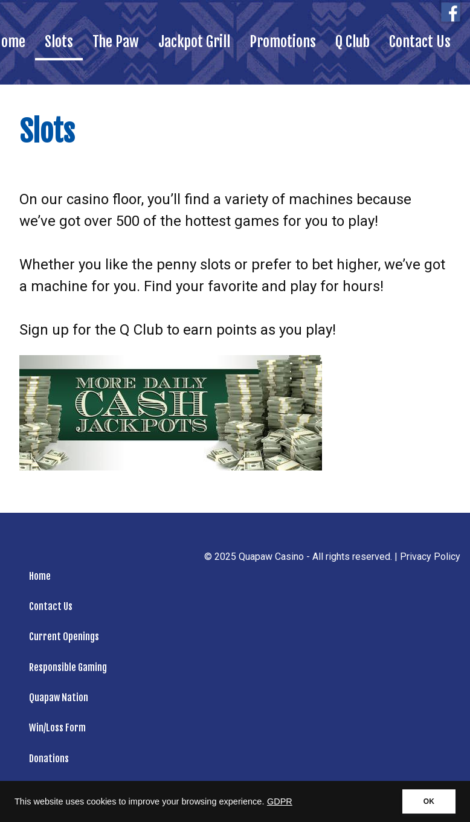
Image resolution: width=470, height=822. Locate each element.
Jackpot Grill (194, 42)
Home (40, 576)
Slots (59, 42)
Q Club (352, 42)
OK (428, 801)
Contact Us (420, 42)
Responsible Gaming (68, 667)
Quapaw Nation (58, 698)
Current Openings (64, 637)
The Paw (115, 42)
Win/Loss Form (57, 728)
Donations (49, 759)
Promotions (282, 42)
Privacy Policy (430, 556)
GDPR (279, 801)
